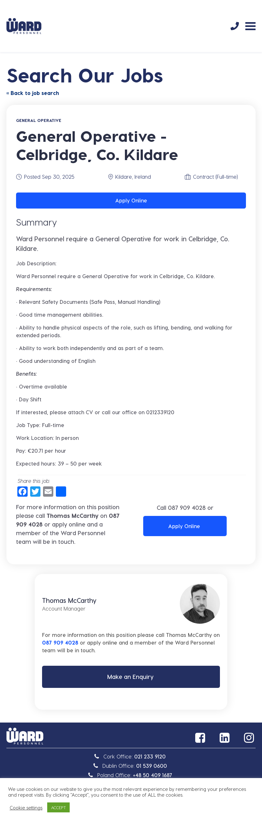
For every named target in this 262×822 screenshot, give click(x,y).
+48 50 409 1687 (152, 776)
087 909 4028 (187, 507)
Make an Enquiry (130, 677)
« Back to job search (32, 93)
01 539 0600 (151, 767)
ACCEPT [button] (58, 807)
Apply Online (131, 200)
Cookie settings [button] (26, 807)
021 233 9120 (150, 757)
